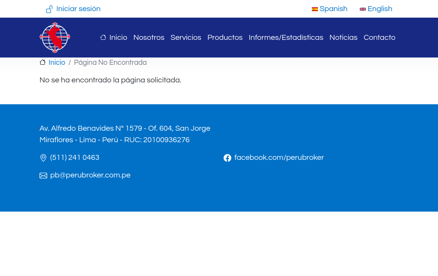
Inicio (118, 37)
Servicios (186, 37)
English (376, 9)
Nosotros (149, 37)
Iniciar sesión (78, 9)
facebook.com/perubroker (279, 157)
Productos (225, 37)
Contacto (379, 37)
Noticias (343, 37)
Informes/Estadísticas (286, 37)
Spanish (329, 9)
